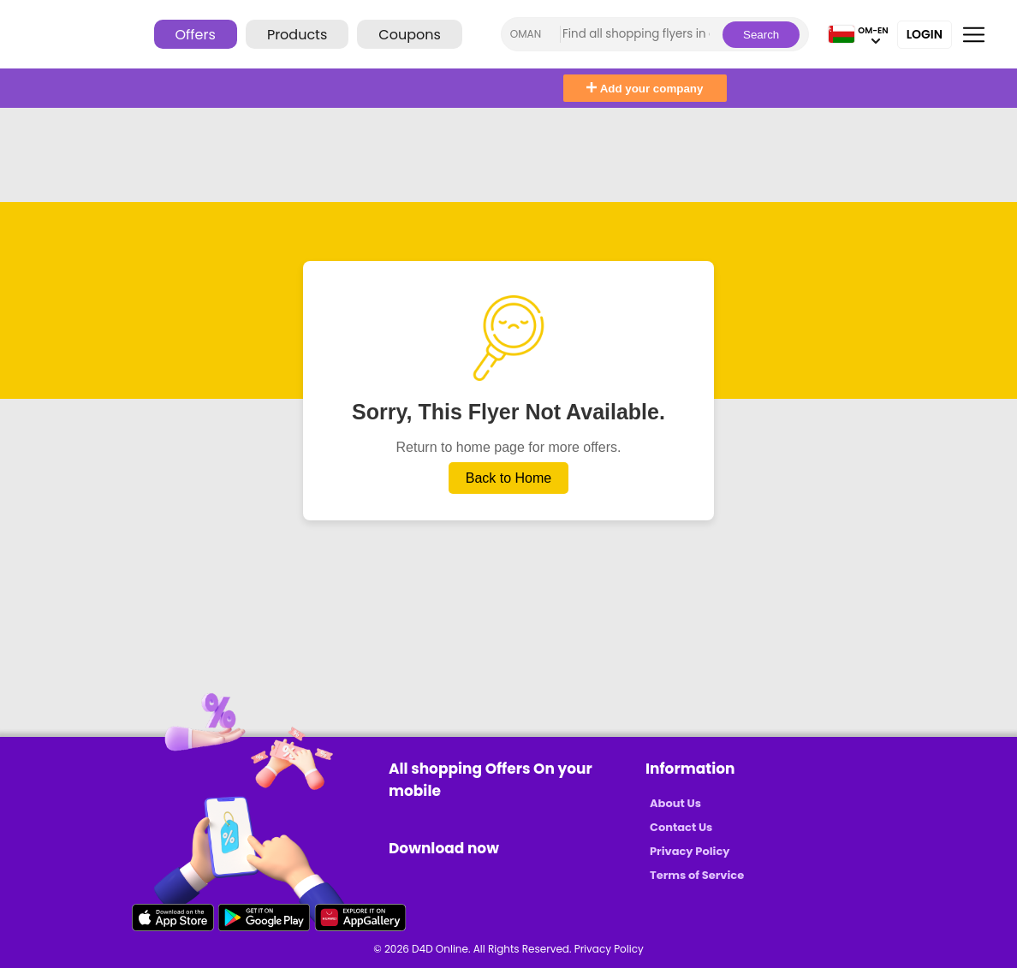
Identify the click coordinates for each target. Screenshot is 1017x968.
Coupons (409, 35)
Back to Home (508, 478)
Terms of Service (697, 875)
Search (761, 34)
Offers (195, 35)
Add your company (644, 88)
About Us (675, 803)
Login (925, 34)
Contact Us (681, 827)
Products (297, 35)
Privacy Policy (689, 851)
